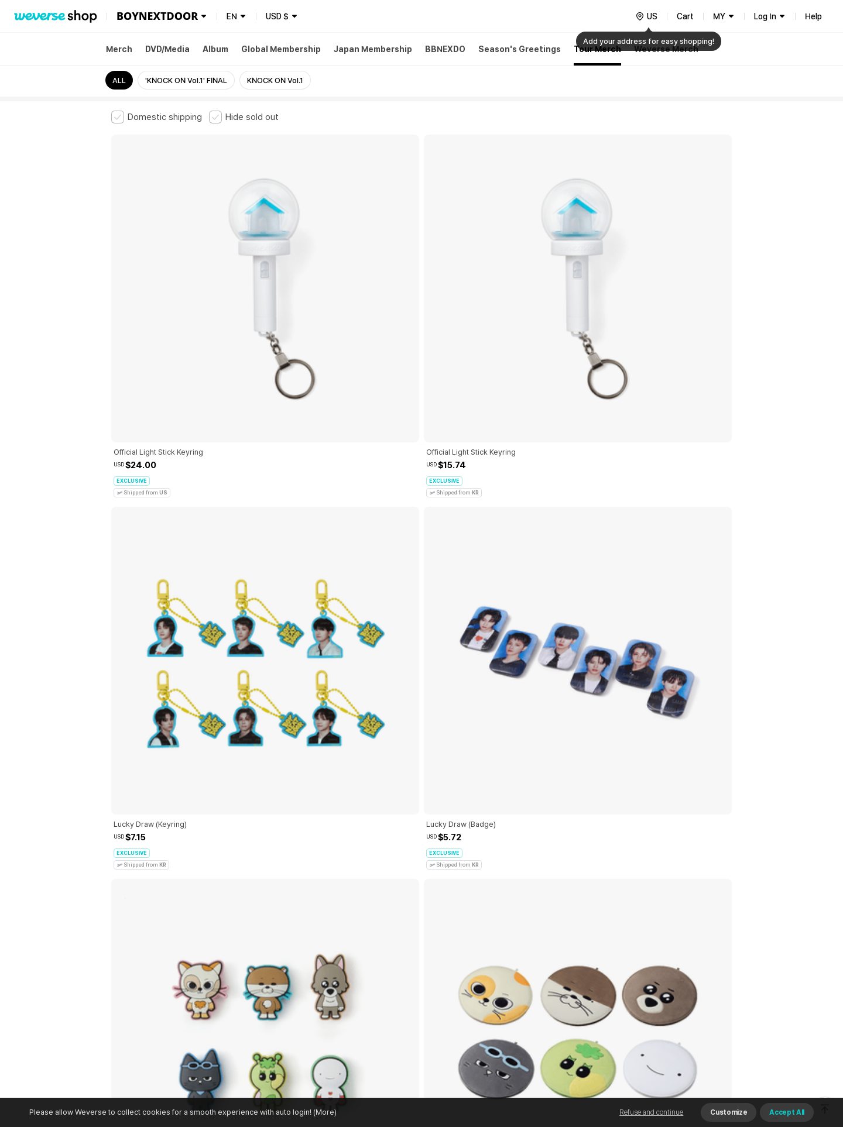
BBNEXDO (445, 49)
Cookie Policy (537, 931)
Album (215, 49)
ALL (119, 80)
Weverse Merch (666, 49)
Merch (119, 49)
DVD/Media (167, 49)
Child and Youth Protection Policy (384, 931)
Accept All (786, 1112)
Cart (685, 16)
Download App (702, 1051)
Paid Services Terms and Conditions (254, 931)
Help (813, 16)
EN (232, 16)
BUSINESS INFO (309, 983)
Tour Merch (597, 49)
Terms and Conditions (143, 931)
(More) (324, 1112)
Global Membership (281, 49)
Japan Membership (373, 49)
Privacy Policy (477, 931)
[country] (646, 16)
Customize (728, 1112)
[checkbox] (156, 117)
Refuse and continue (651, 1112)
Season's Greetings (519, 49)
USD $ (277, 16)
